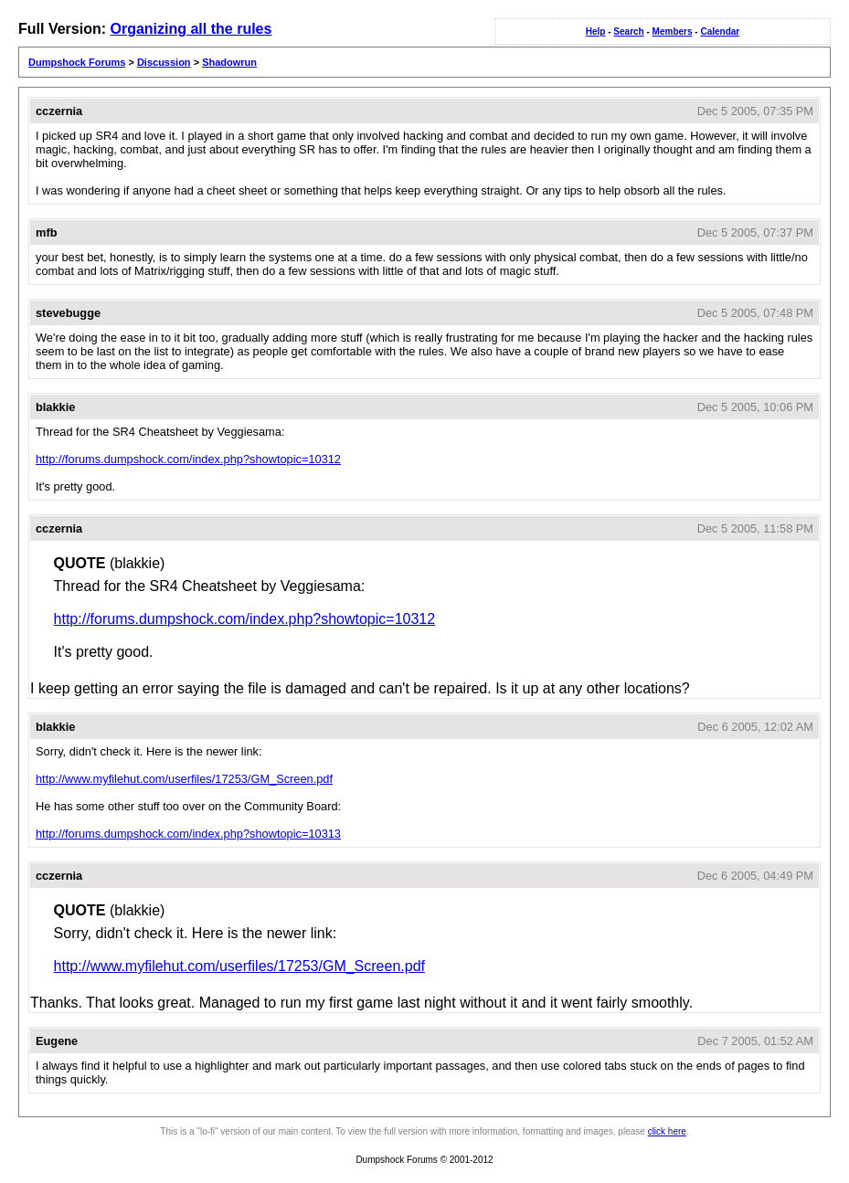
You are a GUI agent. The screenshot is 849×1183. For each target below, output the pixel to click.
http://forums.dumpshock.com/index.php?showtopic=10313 (188, 833)
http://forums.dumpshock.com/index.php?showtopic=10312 (188, 459)
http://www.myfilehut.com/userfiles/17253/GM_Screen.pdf (184, 779)
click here (667, 1131)
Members (673, 31)
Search (628, 31)
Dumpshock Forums (76, 62)
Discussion (164, 62)
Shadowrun (229, 62)
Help (596, 31)
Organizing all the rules (190, 29)
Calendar (719, 31)
